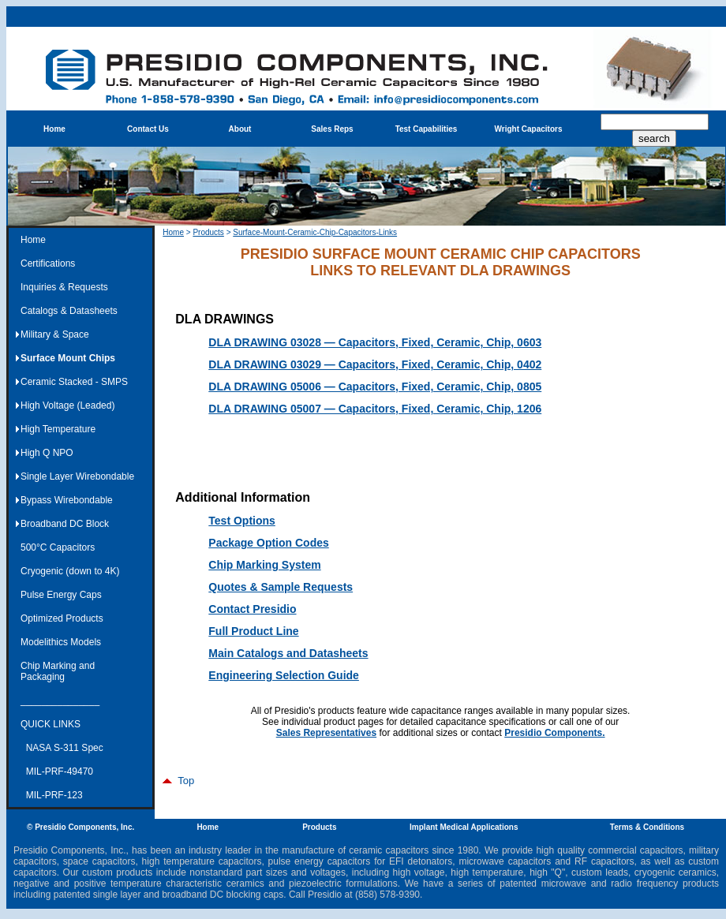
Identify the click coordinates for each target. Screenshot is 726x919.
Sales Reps (332, 129)
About (240, 129)
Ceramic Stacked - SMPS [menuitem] (74, 381)
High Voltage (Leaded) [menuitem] (67, 405)
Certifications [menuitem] (48, 263)
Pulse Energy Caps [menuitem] (61, 594)
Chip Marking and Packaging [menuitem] (58, 671)
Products (208, 232)
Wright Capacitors (529, 129)
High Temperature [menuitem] (58, 429)
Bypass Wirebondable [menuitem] (67, 500)
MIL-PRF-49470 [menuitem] (57, 771)
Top (178, 780)
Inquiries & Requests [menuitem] (64, 287)
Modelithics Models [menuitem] (61, 642)
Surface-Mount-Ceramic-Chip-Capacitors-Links (315, 232)
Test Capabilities (426, 129)
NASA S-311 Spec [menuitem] (62, 747)
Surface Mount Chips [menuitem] (68, 358)
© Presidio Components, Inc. (80, 827)
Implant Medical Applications (464, 827)
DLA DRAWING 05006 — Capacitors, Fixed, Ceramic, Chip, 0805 (374, 386)
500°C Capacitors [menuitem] (58, 547)
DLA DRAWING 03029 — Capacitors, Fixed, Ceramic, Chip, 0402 (374, 364)
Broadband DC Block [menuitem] (65, 523)
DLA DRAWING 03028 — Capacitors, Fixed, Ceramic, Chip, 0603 (374, 342)
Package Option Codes (268, 542)
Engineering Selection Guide (283, 675)
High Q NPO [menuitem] (47, 452)
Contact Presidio (252, 609)
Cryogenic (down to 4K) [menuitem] (70, 571)
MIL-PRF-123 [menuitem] (52, 795)
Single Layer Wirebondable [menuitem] (77, 476)
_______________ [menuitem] (60, 700)
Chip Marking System (264, 564)
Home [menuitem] (33, 239)
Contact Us (148, 129)
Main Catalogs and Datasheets (288, 653)
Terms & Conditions (647, 827)
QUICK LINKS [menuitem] (50, 724)
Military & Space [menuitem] (55, 334)
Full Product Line (253, 631)
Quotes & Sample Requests (280, 587)
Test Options (241, 520)
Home (54, 129)
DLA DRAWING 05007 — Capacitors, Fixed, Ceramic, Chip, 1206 (374, 408)
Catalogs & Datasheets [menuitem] (69, 310)
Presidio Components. (554, 732)
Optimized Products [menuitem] (62, 618)
